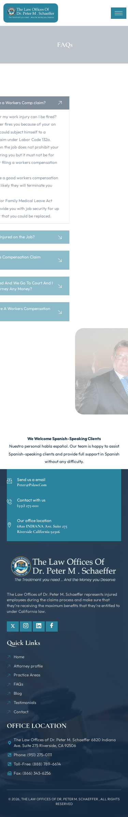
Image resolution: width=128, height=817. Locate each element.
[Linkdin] (39, 626)
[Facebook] (52, 626)
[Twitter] (13, 626)
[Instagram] (26, 626)
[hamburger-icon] (118, 13)
